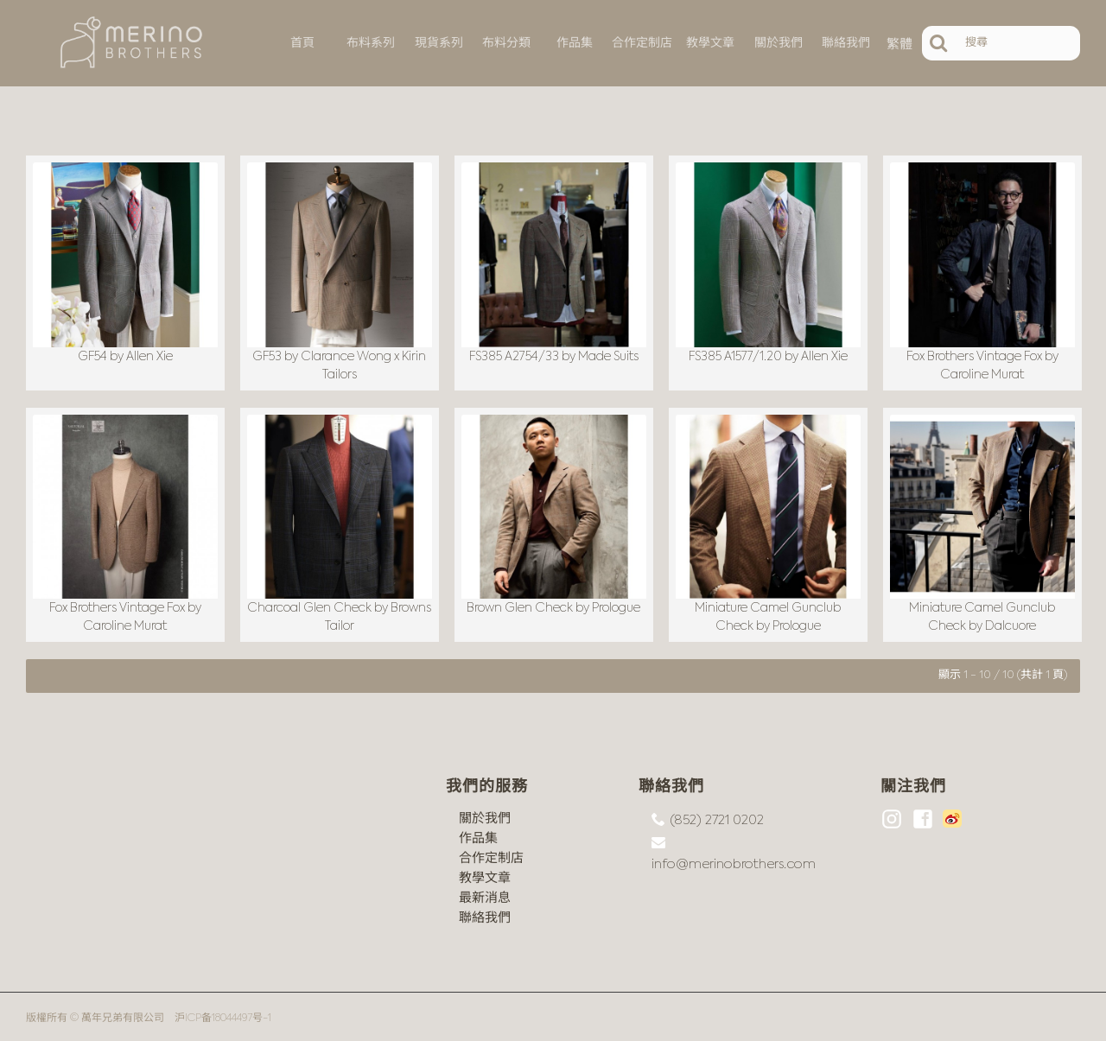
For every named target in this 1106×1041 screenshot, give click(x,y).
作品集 (478, 834)
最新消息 (485, 894)
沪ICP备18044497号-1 (223, 1015)
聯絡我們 (485, 914)
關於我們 (485, 815)
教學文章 (485, 874)
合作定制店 (491, 854)
